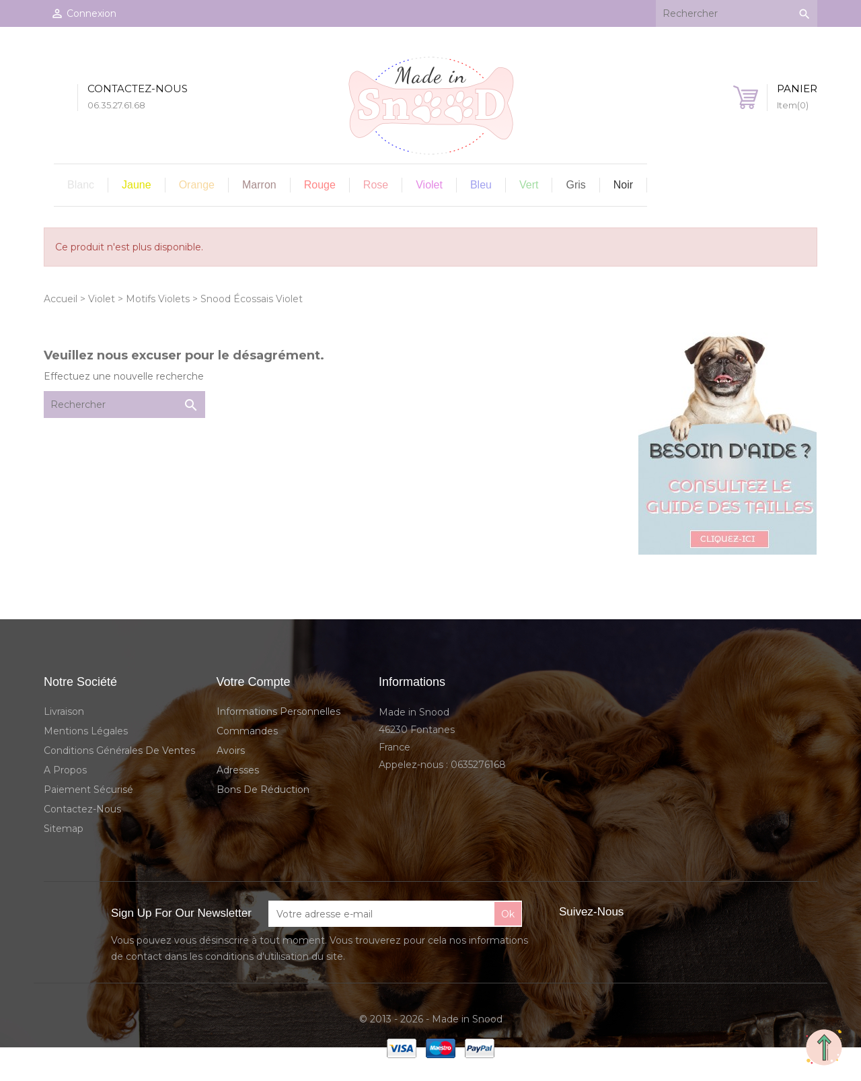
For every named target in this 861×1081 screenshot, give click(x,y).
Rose (375, 184)
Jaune (136, 184)
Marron (259, 184)
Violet (429, 184)
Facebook (649, 912)
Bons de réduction (263, 789)
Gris (575, 184)
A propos (65, 770)
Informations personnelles (278, 711)
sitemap (63, 829)
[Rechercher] (736, 13)
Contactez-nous (82, 809)
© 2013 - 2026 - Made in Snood (430, 1019)
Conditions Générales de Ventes (119, 750)
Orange (197, 184)
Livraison (64, 711)
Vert (528, 184)
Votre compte (254, 682)
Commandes (247, 731)
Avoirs (231, 750)
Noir (623, 184)
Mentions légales (86, 731)
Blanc (80, 184)
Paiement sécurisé (88, 789)
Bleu (481, 184)
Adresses (238, 770)
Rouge (320, 184)
